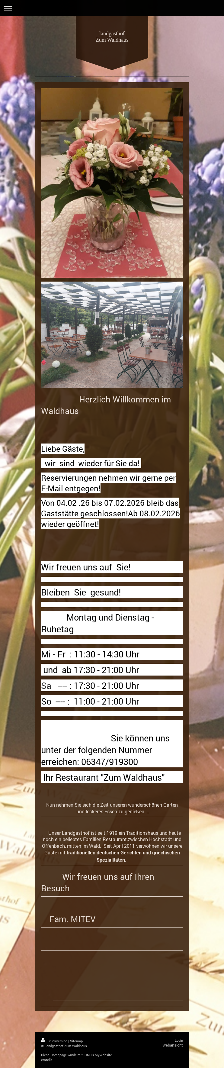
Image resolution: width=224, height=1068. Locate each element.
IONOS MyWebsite (98, 1055)
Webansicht (172, 1045)
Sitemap (76, 1041)
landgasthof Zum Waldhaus (112, 37)
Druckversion (54, 1041)
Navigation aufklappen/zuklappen (112, 8)
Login (179, 1040)
